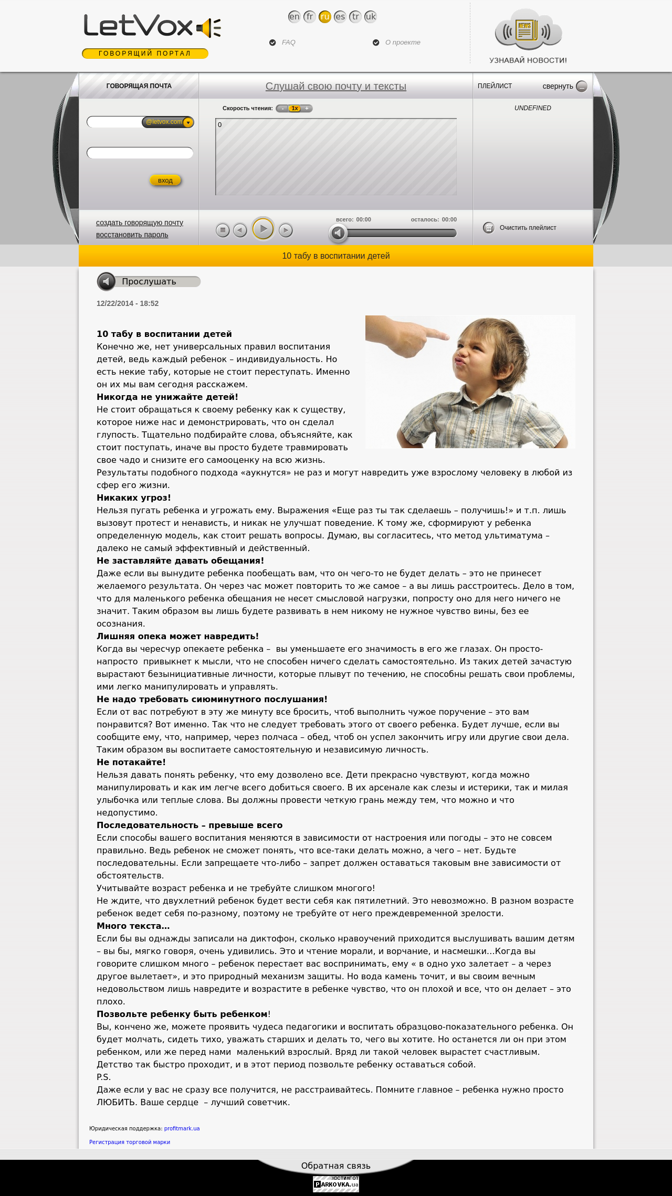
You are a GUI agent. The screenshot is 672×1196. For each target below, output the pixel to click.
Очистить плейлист (528, 227)
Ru (325, 17)
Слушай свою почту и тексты (336, 86)
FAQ (289, 42)
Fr (310, 17)
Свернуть (558, 86)
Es (340, 17)
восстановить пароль (132, 234)
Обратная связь (336, 1166)
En (294, 17)
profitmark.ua (182, 1128)
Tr (355, 17)
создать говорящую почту (139, 222)
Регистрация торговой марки (129, 1142)
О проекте (403, 42)
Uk (371, 17)
